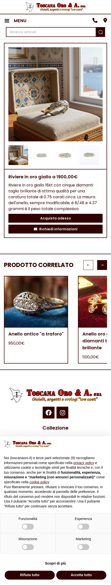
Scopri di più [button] (55, 563)
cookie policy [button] (39, 482)
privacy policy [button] (84, 463)
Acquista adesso (55, 218)
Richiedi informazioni (55, 229)
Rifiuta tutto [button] (29, 575)
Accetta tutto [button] (81, 575)
